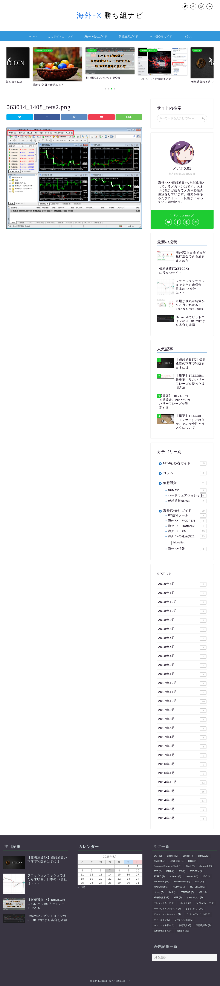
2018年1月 (182, 674)
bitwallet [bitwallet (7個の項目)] (159, 861)
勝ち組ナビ (110, 15)
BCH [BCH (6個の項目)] (158, 856)
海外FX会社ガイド (95, 36)
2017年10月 (182, 701)
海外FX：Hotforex (187, 526)
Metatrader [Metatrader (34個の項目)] (161, 881)
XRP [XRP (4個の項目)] (178, 897)
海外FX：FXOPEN (187, 521)
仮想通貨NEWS (187, 501)
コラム (187, 36)
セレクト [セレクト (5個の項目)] (185, 903)
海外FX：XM (187, 531)
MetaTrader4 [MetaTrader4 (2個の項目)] (182, 881)
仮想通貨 (184, 483)
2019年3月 (182, 584)
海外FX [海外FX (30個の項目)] (183, 931)
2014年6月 (182, 809)
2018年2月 (182, 665)
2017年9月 (182, 710)
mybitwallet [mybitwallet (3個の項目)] (161, 887)
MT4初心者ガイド (161, 36)
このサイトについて (60, 36)
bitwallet (179, 542)
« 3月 (82, 887)
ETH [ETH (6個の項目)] (170, 871)
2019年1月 (182, 593)
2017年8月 (182, 719)
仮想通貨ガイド (128, 36)
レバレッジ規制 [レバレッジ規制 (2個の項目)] (184, 920)
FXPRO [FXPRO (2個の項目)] (159, 876)
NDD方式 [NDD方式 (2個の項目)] (179, 887)
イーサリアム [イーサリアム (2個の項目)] (194, 897)
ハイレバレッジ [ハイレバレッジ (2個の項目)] (205, 903)
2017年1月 (182, 755)
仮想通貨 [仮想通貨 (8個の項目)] (185, 925)
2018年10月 (182, 611)
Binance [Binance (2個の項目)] (172, 856)
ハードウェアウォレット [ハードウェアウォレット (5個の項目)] (167, 908)
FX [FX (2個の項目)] (182, 871)
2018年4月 (182, 656)
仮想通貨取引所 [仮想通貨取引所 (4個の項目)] (163, 931)
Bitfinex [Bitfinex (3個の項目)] (188, 856)
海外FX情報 (187, 549)
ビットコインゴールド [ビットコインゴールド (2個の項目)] (197, 914)
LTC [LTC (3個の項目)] (206, 876)
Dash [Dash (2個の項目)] (190, 866)
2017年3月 (182, 746)
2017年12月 (182, 683)
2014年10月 (182, 782)
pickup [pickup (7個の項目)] (159, 892)
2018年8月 (182, 629)
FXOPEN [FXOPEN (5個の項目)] (196, 871)
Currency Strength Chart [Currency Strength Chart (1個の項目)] (167, 866)
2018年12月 (182, 602)
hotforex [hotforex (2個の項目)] (175, 876)
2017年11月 (182, 692)
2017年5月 (182, 728)
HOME (33, 36)
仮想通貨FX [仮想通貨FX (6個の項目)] (203, 925)
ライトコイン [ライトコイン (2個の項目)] (162, 920)
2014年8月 (182, 800)
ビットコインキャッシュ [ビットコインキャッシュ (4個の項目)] (167, 914)
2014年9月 (182, 791)
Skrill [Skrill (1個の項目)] (172, 892)
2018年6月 (182, 638)
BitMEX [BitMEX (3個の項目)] (203, 856)
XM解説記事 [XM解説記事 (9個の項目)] (161, 897)
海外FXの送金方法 (187, 536)
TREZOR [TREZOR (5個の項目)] (187, 892)
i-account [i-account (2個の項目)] (192, 876)
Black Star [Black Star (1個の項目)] (176, 861)
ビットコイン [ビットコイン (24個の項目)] (194, 908)
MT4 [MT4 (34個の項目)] (199, 881)
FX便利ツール (187, 515)
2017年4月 (182, 737)
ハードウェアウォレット (187, 495)
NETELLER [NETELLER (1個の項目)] (197, 887)
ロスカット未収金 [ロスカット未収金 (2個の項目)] (164, 925)
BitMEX (187, 490)
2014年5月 (182, 818)
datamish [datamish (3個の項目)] (205, 866)
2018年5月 (182, 647)
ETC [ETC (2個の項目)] (158, 871)
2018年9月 (182, 620)
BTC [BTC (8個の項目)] (192, 861)
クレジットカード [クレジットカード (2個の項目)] (164, 903)
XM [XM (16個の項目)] (202, 892)
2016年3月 (182, 764)
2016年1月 (182, 773)
